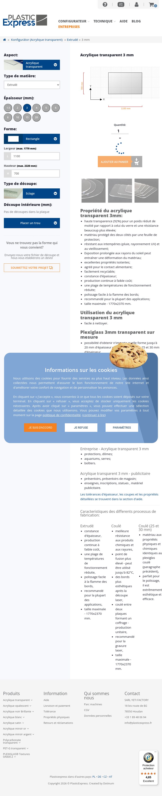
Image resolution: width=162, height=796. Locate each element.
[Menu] (155, 752)
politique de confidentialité (62, 415)
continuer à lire (94, 415)
